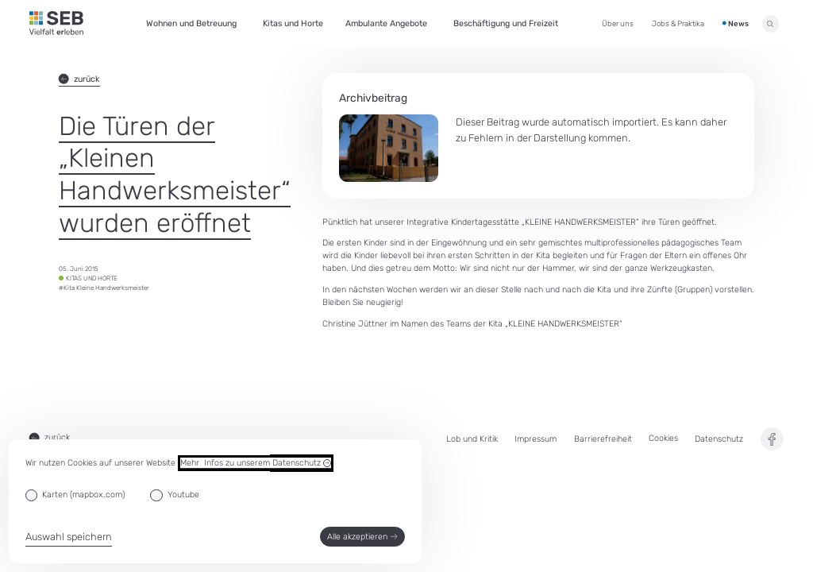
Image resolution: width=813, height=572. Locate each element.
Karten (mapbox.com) (83, 494)
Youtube (183, 494)
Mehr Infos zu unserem (255, 463)
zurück (79, 79)
